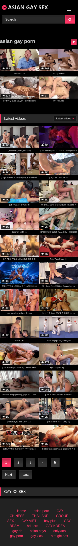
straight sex (59, 536)
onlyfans (59, 531)
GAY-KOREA (55, 526)
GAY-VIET (29, 521)
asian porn (41, 511)
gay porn (16, 536)
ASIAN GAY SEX (25, 7)
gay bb (17, 531)
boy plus (50, 521)
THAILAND (40, 516)
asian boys (38, 531)
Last (25, 474)
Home (21, 511)
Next (8, 474)
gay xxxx (36, 536)
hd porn (32, 526)
